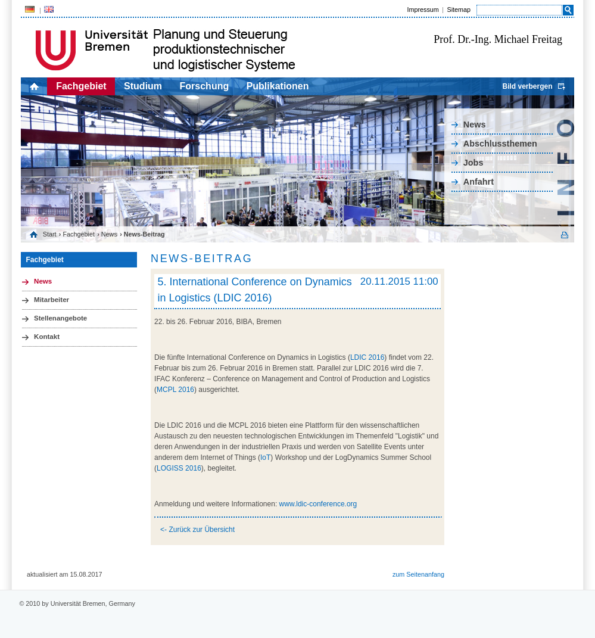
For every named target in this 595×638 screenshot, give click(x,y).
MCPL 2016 (175, 389)
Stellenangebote (60, 318)
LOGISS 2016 (179, 468)
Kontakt (47, 336)
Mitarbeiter (51, 299)
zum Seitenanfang (418, 574)
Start (50, 234)
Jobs (473, 162)
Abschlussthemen (500, 143)
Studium (143, 86)
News (474, 124)
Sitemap (459, 9)
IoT (265, 457)
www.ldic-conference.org (318, 504)
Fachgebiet (81, 86)
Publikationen (278, 86)
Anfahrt (478, 181)
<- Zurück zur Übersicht (197, 529)
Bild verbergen (527, 86)
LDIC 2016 (367, 357)
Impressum (422, 9)
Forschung (204, 86)
